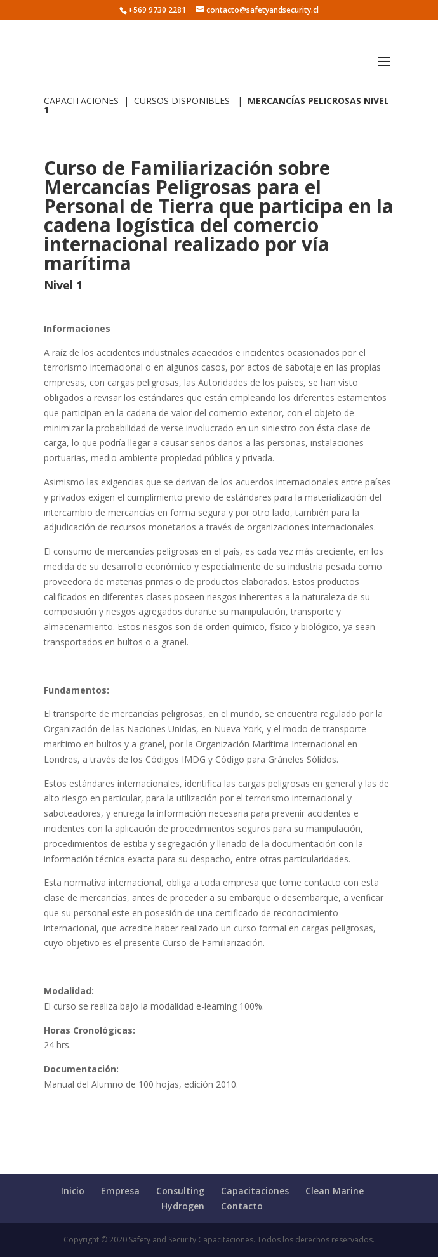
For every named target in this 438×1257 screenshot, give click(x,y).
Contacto (242, 1206)
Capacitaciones (255, 1191)
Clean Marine (334, 1191)
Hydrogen (182, 1206)
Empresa (120, 1191)
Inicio (72, 1191)
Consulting (180, 1191)
